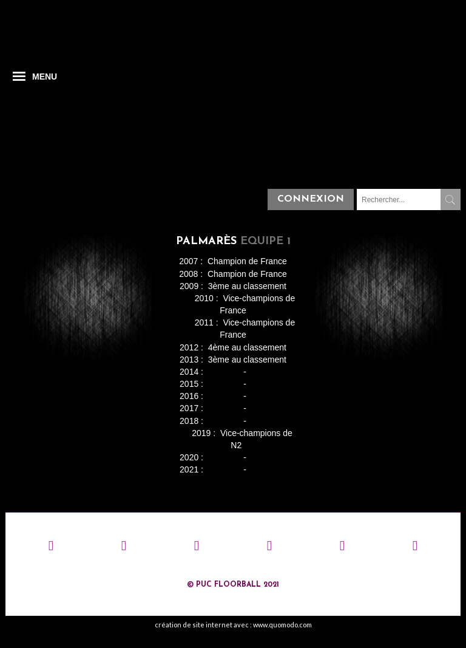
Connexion (310, 199)
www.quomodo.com (282, 625)
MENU (44, 76)
